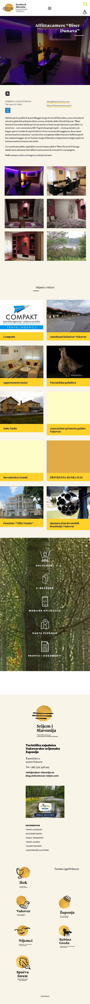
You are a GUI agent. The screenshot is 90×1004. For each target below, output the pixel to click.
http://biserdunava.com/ (59, 105)
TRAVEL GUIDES (33, 842)
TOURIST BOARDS (34, 846)
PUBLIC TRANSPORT (35, 838)
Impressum (45, 996)
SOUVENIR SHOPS (34, 833)
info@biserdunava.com (58, 101)
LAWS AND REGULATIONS (37, 850)
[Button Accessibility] (85, 16)
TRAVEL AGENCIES (34, 829)
